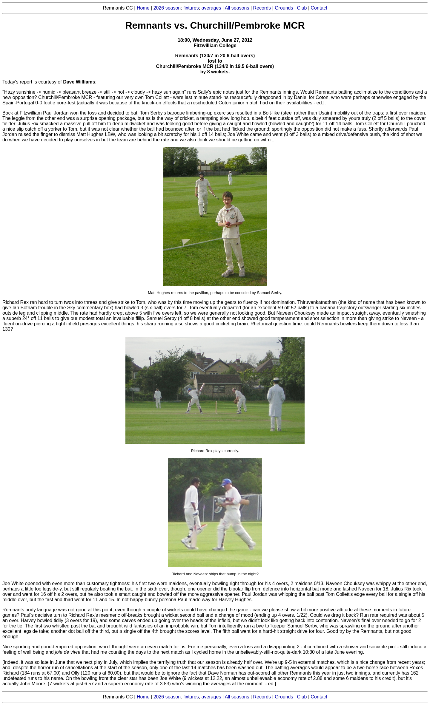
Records (262, 7)
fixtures (191, 7)
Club (302, 7)
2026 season (167, 7)
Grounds (284, 7)
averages (211, 7)
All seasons (237, 7)
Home (143, 7)
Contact (319, 7)
